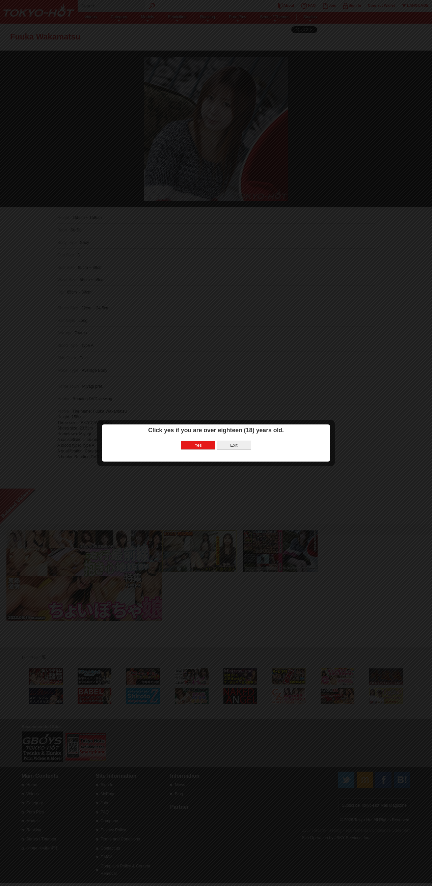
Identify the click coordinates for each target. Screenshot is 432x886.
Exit (234, 426)
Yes (198, 426)
